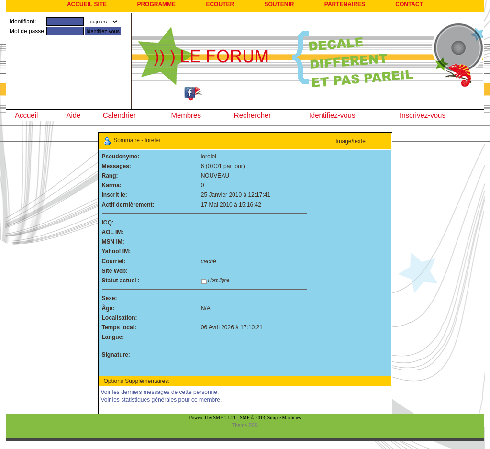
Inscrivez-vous (422, 115)
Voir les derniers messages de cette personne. (160, 392)
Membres (186, 115)
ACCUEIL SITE (87, 4)
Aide (73, 115)
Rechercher (252, 115)
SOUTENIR (279, 4)
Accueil (26, 115)
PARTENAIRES (344, 4)
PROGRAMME (156, 4)
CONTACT (409, 4)
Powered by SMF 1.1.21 (212, 417)
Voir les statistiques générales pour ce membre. (161, 399)
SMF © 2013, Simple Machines (270, 417)
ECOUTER (220, 4)
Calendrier (119, 115)
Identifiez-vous (332, 115)
